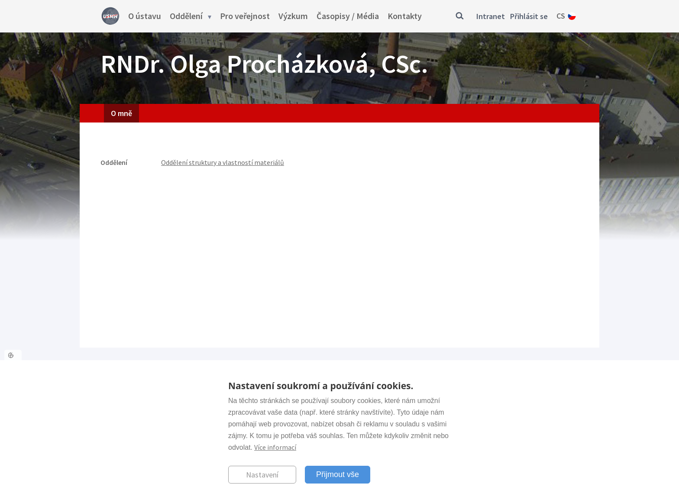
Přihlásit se (529, 16)
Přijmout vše (337, 474)
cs (560, 16)
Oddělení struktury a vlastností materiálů (222, 162)
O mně (121, 113)
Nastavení (262, 475)
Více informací (275, 447)
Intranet (490, 16)
